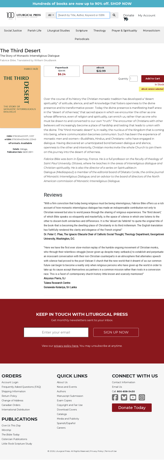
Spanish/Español (66, 423)
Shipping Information (14, 391)
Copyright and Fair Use (70, 405)
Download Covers (67, 409)
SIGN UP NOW (116, 332)
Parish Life (34, 30)
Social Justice (13, 30)
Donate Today (132, 407)
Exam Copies (64, 400)
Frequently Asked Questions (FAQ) (21, 386)
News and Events (67, 386)
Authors (61, 391)
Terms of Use (111, 451)
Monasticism (151, 30)
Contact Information (123, 382)
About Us (62, 382)
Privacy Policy (96, 451)
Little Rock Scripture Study (17, 443)
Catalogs (62, 414)
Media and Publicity (68, 418)
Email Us (117, 386)
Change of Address (12, 400)
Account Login (10, 382)
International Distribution (16, 409)
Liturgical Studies (58, 30)
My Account (146, 15)
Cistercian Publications (14, 439)
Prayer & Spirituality (124, 30)
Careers (61, 427)
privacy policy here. (66, 345)
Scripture (82, 30)
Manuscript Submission (70, 396)
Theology (99, 30)
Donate (128, 15)
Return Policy (9, 396)
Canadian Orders (11, 405)
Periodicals (82, 39)
